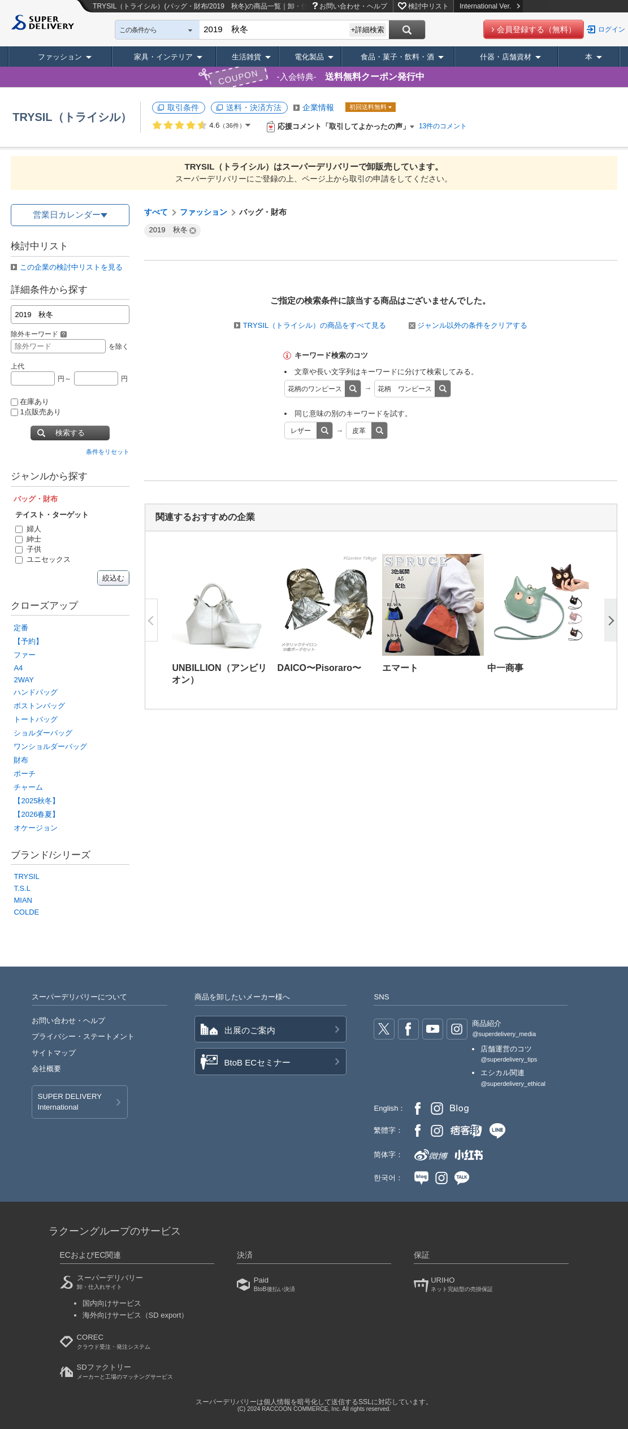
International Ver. (490, 6)
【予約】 (28, 641)
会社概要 (46, 1068)
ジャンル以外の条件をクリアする (468, 325)
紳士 (28, 539)
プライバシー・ (83, 1036)
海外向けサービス (136, 1315)
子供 (28, 549)
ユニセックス (43, 559)
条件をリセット (107, 451)
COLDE (26, 912)
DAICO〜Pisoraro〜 (319, 668)
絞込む (113, 578)
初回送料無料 (368, 106)
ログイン (611, 29)
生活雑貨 (246, 57)
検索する (70, 432)
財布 (21, 760)
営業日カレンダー (67, 214)
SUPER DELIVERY (70, 1102)
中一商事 (505, 668)
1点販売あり (35, 412)
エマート (400, 668)
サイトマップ (54, 1053)
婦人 (28, 529)
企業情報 (318, 107)
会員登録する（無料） (536, 29)
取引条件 (183, 107)
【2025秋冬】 (36, 800)
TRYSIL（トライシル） (71, 117)
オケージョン (36, 828)
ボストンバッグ (39, 705)
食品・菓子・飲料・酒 (397, 57)
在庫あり (30, 401)
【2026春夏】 (36, 814)
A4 (18, 668)
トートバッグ (36, 719)
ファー (25, 655)
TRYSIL (26, 876)
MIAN (23, 900)
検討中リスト (428, 6)
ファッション (60, 57)
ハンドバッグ (36, 692)
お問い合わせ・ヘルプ (353, 6)
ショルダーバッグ (43, 733)
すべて (156, 211)
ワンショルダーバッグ (50, 746)
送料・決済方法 (253, 107)
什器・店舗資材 (505, 57)
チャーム (28, 787)
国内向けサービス (112, 1303)
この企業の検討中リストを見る (71, 267)
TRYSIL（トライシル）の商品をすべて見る (315, 325)
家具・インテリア (163, 57)
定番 (21, 627)
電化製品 (309, 57)
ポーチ (25, 773)
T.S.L (22, 888)
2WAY (23, 679)
